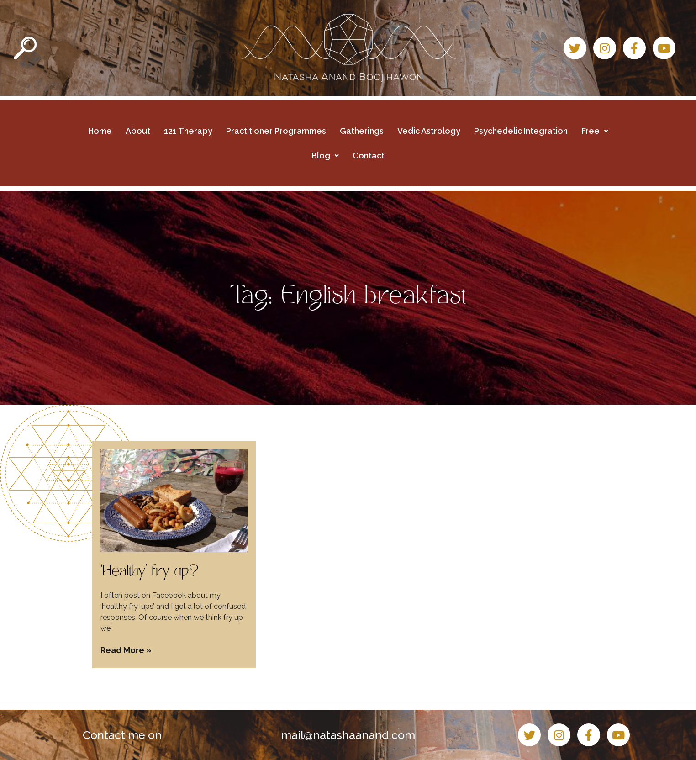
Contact (369, 155)
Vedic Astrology (428, 131)
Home (100, 131)
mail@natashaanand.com (348, 735)
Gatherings (362, 131)
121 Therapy (188, 131)
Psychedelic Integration (521, 131)
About (138, 131)
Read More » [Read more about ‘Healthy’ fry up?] (126, 650)
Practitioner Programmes (276, 131)
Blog (325, 155)
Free (594, 131)
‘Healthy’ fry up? (149, 572)
